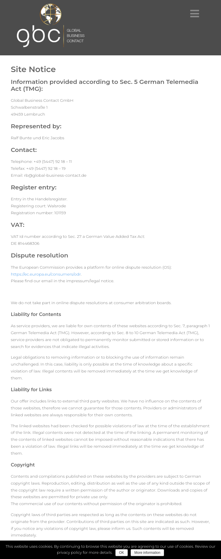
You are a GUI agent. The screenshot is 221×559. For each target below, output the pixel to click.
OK (121, 553)
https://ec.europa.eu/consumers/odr (46, 274)
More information (147, 553)
